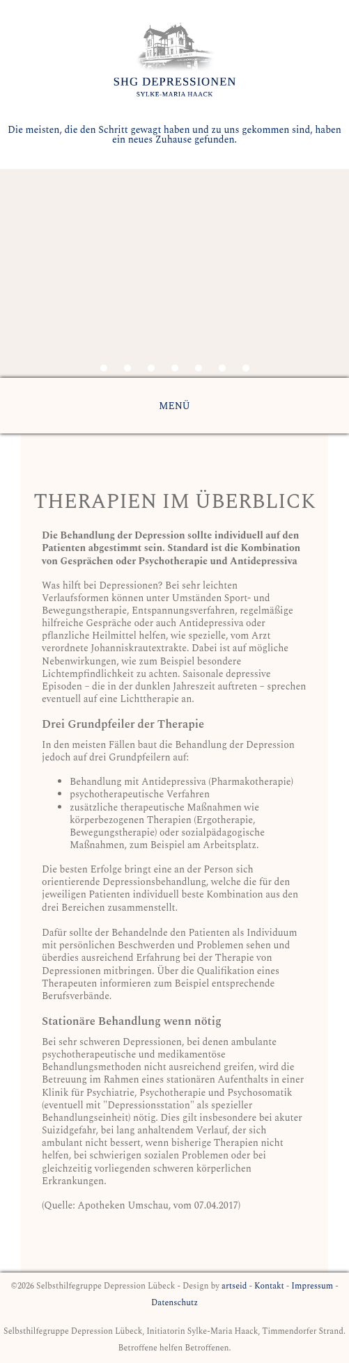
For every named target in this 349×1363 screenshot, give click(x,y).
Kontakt (269, 1286)
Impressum (312, 1286)
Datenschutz (174, 1302)
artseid (234, 1286)
